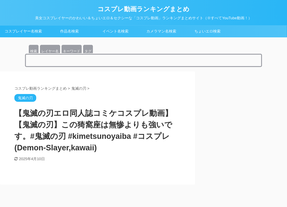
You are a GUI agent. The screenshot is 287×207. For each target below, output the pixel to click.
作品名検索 (69, 31)
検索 (33, 51)
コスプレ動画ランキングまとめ (143, 9)
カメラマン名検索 (161, 31)
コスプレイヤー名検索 (23, 31)
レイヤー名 (50, 51)
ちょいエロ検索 (207, 31)
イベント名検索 (115, 31)
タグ (88, 51)
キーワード (71, 51)
